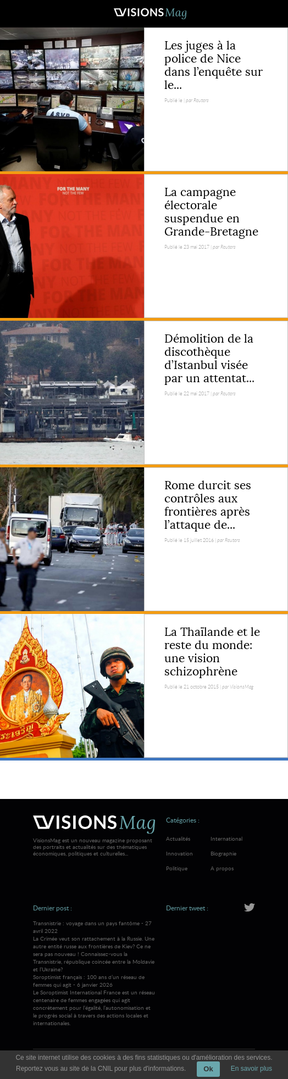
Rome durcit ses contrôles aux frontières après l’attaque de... (207, 505)
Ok (208, 1069)
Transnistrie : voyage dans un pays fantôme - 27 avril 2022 (94, 946)
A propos (222, 868)
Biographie (223, 853)
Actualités (178, 838)
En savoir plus (251, 1068)
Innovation (179, 853)
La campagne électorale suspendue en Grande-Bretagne (211, 212)
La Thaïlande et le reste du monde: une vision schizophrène (212, 652)
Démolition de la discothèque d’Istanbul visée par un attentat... (209, 358)
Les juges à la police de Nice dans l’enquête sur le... (213, 65)
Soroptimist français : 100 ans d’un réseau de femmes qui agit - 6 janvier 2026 (94, 1000)
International (226, 838)
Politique (176, 868)
